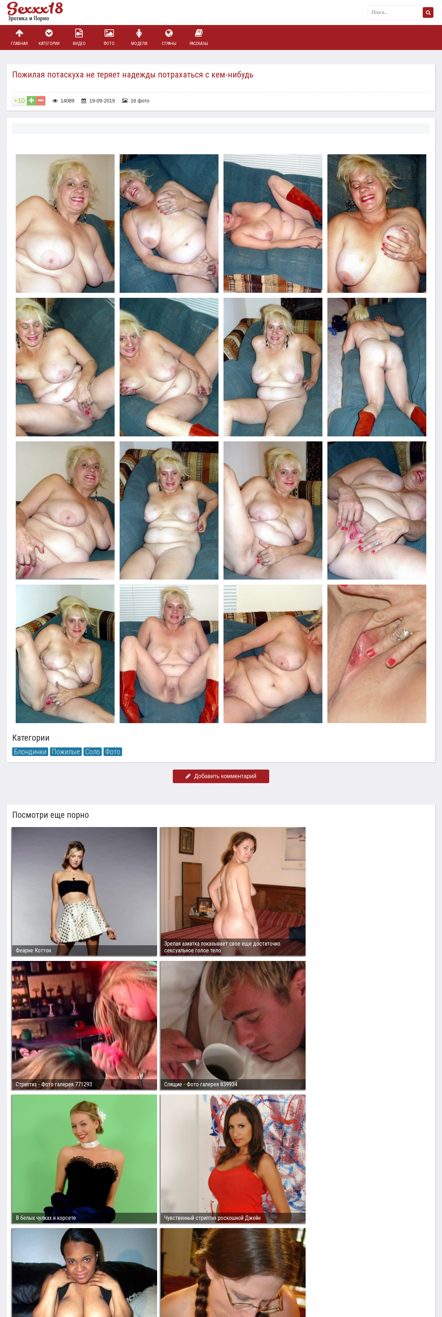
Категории (49, 37)
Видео (79, 37)
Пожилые (66, 751)
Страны (168, 37)
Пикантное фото (42, 12)
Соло (92, 751)
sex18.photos (82, 1278)
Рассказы (198, 37)
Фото (109, 37)
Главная (19, 37)
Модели (139, 37)
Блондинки (30, 751)
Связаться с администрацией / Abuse (50, 1273)
